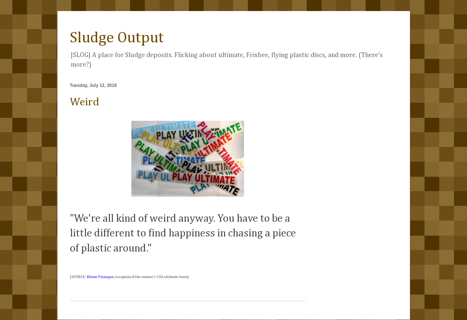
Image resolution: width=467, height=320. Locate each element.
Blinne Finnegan (100, 277)
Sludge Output (117, 38)
